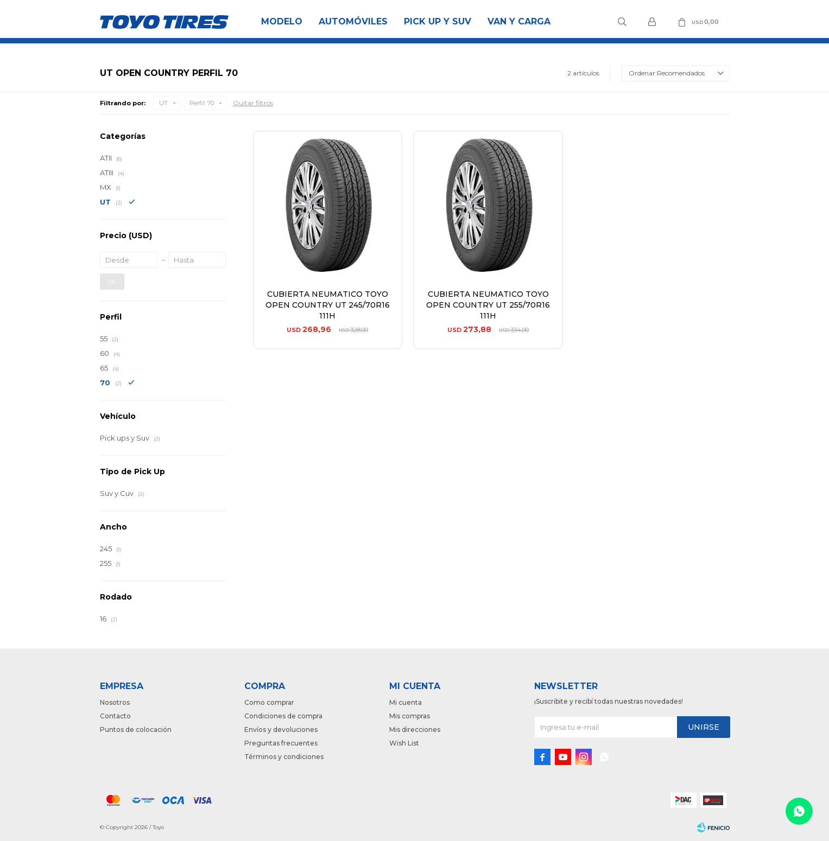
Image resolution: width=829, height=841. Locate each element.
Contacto (115, 716)
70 (201, 103)
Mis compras (409, 716)
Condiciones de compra (283, 716)
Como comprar (269, 702)
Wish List (404, 743)
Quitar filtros (253, 103)
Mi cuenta (405, 702)
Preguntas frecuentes (281, 743)
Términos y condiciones (284, 757)
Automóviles (353, 21)
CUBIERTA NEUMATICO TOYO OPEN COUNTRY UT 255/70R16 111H (488, 305)
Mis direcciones (414, 729)
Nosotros (115, 702)
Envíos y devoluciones (281, 729)
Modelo (281, 21)
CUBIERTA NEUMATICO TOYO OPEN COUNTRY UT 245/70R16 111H (327, 305)
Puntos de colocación (136, 729)
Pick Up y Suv (437, 21)
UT (163, 103)
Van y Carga (519, 21)
